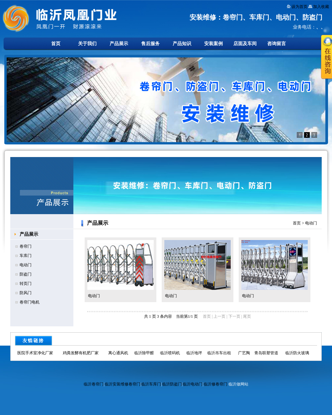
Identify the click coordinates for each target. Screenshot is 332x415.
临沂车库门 (151, 384)
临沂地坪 (194, 353)
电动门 (26, 265)
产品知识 (182, 43)
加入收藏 (321, 6)
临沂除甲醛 (144, 353)
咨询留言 (276, 43)
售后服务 (150, 43)
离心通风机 (118, 353)
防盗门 (26, 274)
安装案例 (213, 43)
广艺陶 (244, 353)
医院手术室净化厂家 (35, 353)
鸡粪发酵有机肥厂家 (81, 353)
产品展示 (119, 43)
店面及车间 (245, 43)
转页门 (26, 283)
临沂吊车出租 (219, 353)
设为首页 (299, 6)
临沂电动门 (193, 384)
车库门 (26, 255)
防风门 (26, 292)
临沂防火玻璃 (297, 353)
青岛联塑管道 (266, 353)
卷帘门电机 (30, 302)
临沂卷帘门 (94, 384)
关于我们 (87, 43)
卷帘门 (26, 246)
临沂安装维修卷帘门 (122, 384)
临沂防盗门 (172, 384)
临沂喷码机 (170, 353)
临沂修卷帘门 (215, 384)
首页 (55, 43)
